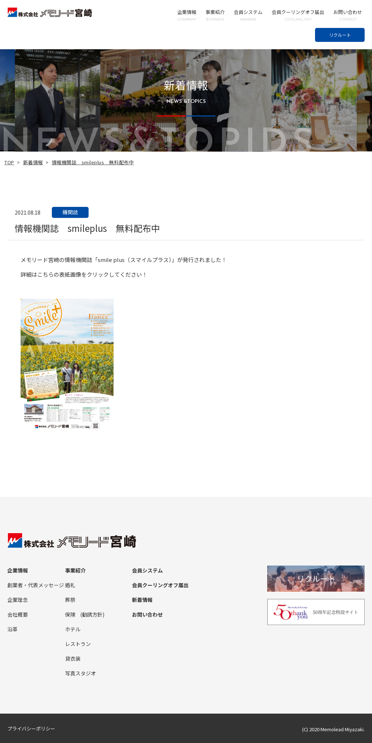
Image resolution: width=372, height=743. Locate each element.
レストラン (78, 643)
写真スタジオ (80, 673)
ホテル (73, 629)
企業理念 (17, 599)
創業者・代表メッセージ (35, 585)
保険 (70, 614)
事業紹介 (215, 15)
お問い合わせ (347, 15)
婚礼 (70, 585)
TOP (9, 162)
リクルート (340, 35)
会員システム (248, 15)
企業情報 (186, 15)
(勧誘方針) (92, 614)
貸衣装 (73, 658)
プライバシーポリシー (31, 728)
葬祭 (70, 599)
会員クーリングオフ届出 (298, 15)
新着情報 (33, 162)
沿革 (12, 629)
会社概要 (17, 614)
